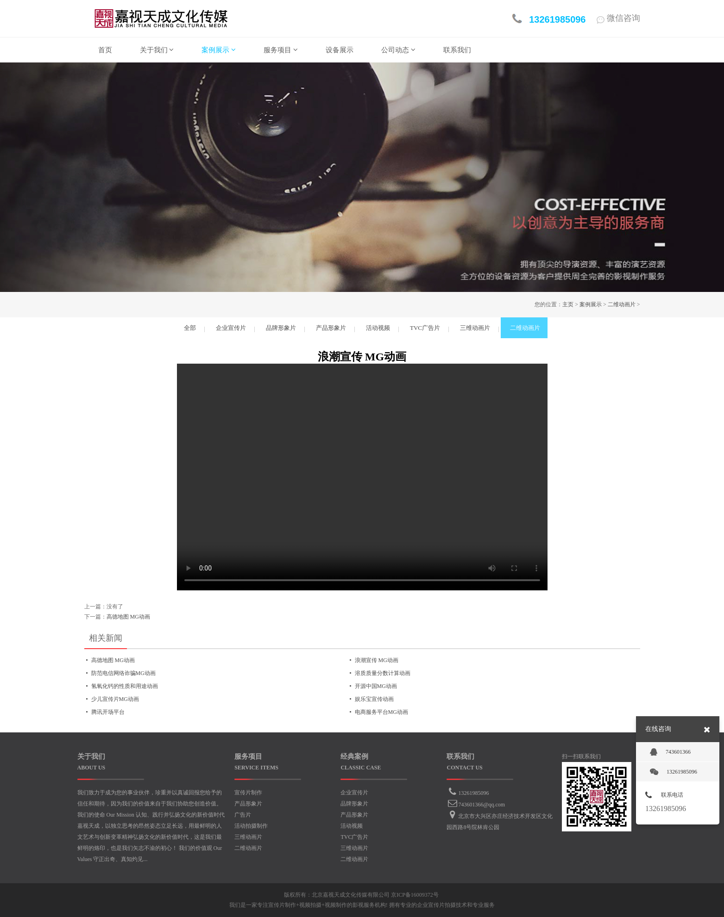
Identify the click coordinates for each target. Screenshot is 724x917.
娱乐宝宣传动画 (374, 699)
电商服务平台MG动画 (381, 712)
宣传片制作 (248, 792)
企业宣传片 (354, 792)
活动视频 (351, 826)
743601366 (670, 752)
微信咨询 (618, 18)
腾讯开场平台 (108, 712)
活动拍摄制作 (251, 826)
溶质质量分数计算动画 (382, 673)
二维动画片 (622, 304)
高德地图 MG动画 (128, 616)
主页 (567, 304)
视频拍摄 (310, 905)
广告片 (242, 815)
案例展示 (590, 304)
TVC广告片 (354, 837)
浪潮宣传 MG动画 (376, 660)
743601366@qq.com (481, 804)
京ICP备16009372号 (415, 895)
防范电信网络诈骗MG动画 (123, 673)
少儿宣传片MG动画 (115, 699)
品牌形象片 (354, 803)
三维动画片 (248, 837)
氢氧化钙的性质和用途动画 (124, 686)
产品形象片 (248, 803)
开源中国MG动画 (376, 686)
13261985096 (473, 793)
